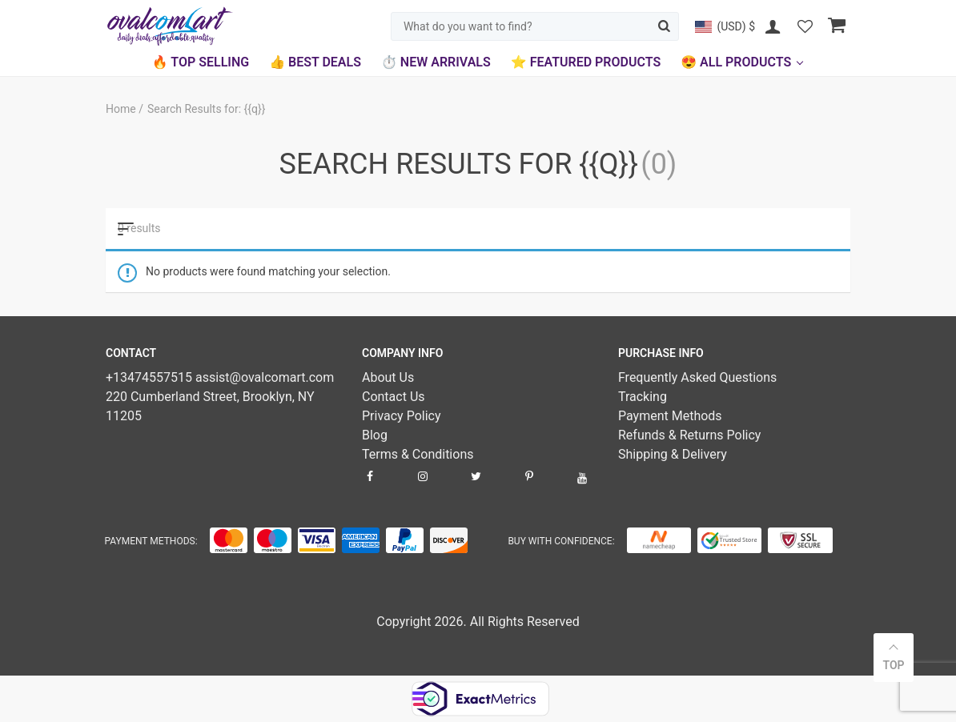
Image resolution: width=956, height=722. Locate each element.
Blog (375, 435)
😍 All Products (736, 62)
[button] (725, 26)
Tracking (642, 396)
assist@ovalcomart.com (264, 377)
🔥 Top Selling (200, 62)
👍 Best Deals (315, 62)
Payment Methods (670, 415)
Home (122, 108)
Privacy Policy (401, 415)
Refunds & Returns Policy (689, 435)
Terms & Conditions (418, 454)
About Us (388, 377)
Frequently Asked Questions (697, 377)
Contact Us (393, 396)
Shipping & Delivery (672, 454)
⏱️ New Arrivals (436, 62)
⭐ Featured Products (586, 62)
